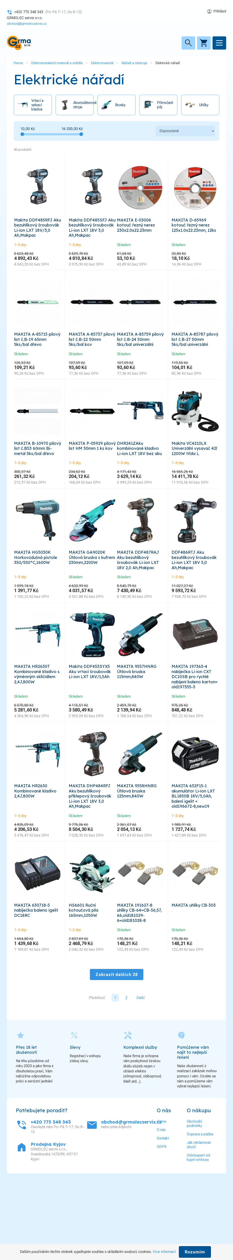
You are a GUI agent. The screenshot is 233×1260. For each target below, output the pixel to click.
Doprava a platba (200, 1207)
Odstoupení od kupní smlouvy (198, 1230)
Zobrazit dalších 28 (117, 1047)
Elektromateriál (102, 63)
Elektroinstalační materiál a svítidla (57, 63)
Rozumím (195, 1252)
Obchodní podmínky (194, 1196)
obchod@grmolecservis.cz (28, 23)
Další (140, 1071)
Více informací (164, 1252)
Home (18, 63)
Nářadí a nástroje (134, 63)
